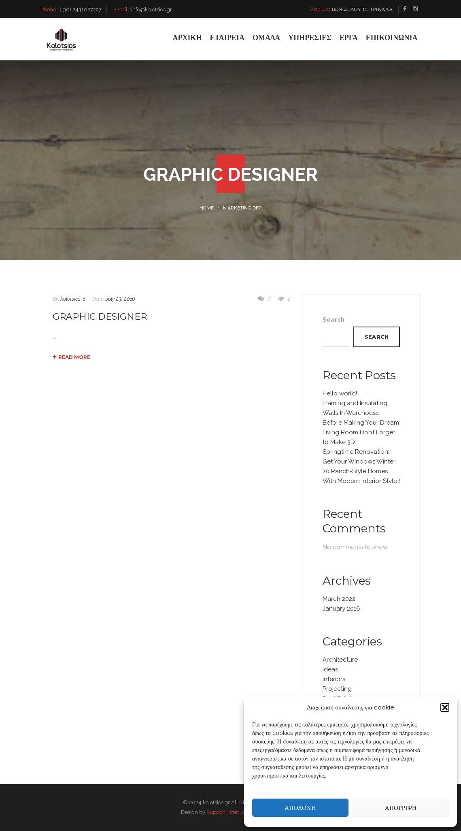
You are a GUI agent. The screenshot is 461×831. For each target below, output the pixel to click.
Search (333, 319)
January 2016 (341, 608)
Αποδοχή (300, 808)
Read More (71, 357)
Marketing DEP (242, 208)
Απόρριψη (400, 808)
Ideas (330, 669)
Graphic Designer (100, 316)
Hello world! (340, 393)
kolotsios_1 (72, 299)
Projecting (337, 688)
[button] (445, 707)
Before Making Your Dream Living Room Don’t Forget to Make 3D (361, 432)
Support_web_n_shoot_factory (243, 812)
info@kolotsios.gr (151, 9)
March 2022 (339, 598)
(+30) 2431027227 (80, 9)
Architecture (340, 659)
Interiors (334, 679)
